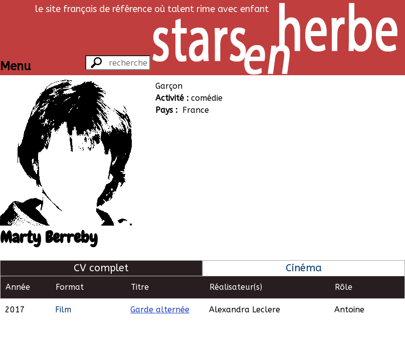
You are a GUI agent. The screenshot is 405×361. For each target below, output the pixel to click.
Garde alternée (159, 309)
